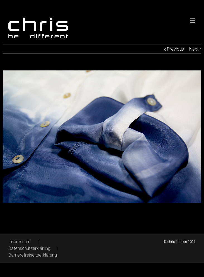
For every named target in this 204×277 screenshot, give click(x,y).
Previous (175, 49)
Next (193, 49)
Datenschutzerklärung (29, 248)
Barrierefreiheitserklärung (32, 255)
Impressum (19, 241)
